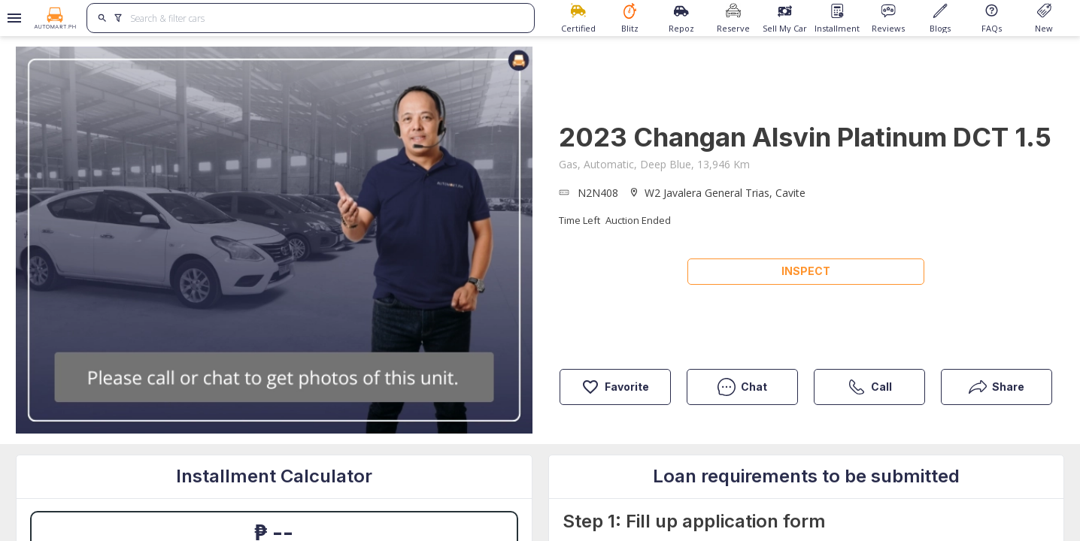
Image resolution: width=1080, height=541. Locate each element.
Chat (742, 387)
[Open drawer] (11, 18)
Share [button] (996, 387)
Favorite (615, 387)
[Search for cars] (326, 18)
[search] (103, 18)
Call (870, 387)
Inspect (805, 270)
